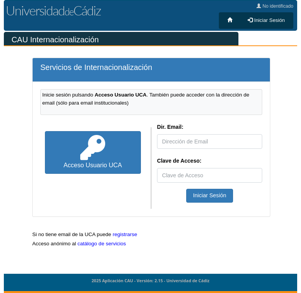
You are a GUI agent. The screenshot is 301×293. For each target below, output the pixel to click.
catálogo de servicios (102, 243)
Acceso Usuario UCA (92, 151)
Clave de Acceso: (179, 161)
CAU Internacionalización (55, 39)
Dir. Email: (170, 127)
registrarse (124, 234)
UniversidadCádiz (53, 10)
